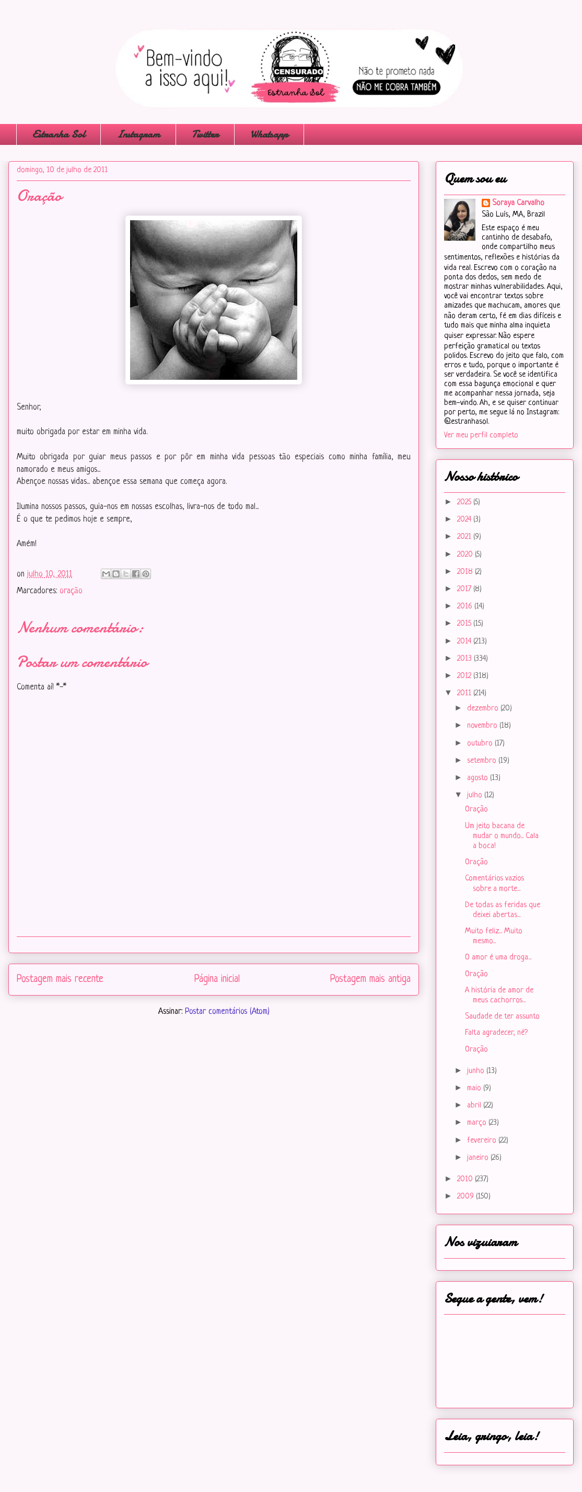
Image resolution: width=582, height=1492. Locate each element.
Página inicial (217, 979)
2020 (466, 554)
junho (476, 1071)
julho (475, 795)
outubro (481, 743)
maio (475, 1088)
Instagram (138, 134)
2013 (465, 658)
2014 (465, 641)
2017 (465, 589)
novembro (483, 725)
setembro (482, 760)
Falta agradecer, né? (496, 1032)
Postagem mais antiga (370, 979)
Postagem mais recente (60, 979)
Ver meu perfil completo (481, 435)
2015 (465, 623)
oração (71, 591)
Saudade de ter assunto (502, 1016)
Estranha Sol (58, 134)
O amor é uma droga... (498, 957)
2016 (465, 606)
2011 (465, 693)
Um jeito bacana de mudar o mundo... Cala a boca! (502, 836)
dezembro (483, 708)
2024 (465, 519)
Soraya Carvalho (518, 203)
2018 (466, 572)
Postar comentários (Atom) (227, 1011)
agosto (478, 778)
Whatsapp (269, 134)
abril (475, 1105)
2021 (465, 537)
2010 (466, 1179)
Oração (476, 809)
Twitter (205, 134)
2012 (465, 676)
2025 (465, 502)
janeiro (479, 1158)
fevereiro (482, 1140)
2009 (466, 1196)
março (477, 1122)
